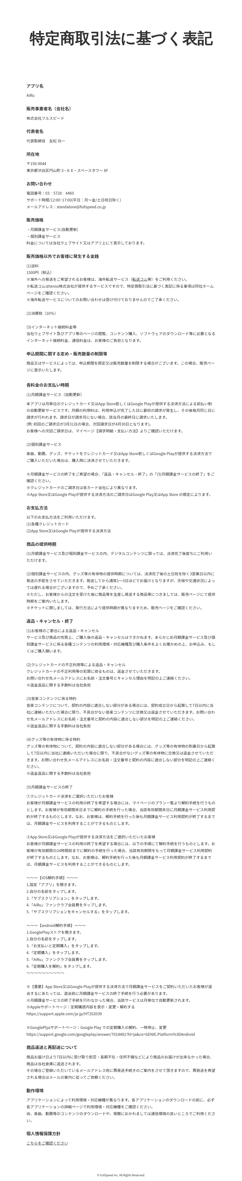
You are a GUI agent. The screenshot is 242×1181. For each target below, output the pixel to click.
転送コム (139, 279)
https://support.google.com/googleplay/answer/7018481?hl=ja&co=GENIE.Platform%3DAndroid (110, 1034)
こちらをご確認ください (47, 1143)
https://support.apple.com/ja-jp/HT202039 (64, 1013)
